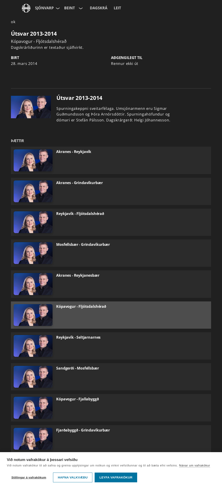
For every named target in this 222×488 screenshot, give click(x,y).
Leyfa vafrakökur (115, 477)
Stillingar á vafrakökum (28, 477)
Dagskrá (98, 7)
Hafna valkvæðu (73, 477)
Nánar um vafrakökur (194, 465)
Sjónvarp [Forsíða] (44, 7)
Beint (69, 7)
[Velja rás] (80, 8)
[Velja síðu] (57, 8)
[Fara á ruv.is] (26, 8)
